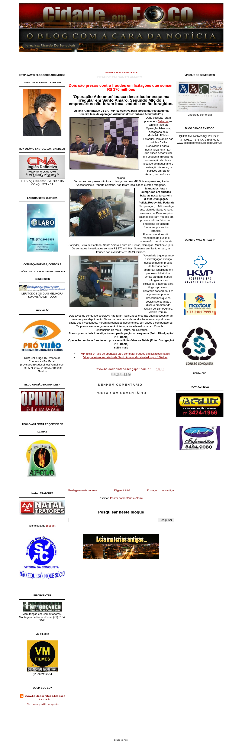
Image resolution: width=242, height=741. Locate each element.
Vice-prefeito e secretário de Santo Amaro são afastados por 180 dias (125, 357)
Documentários (100, 55)
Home (83, 55)
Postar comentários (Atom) (126, 498)
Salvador (163, 121)
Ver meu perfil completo (43, 704)
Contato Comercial (158, 55)
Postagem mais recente (82, 490)
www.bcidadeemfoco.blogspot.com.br (45, 698)
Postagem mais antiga (160, 490)
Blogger (50, 525)
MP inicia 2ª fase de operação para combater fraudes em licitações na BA (125, 353)
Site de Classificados (128, 55)
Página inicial (122, 490)
